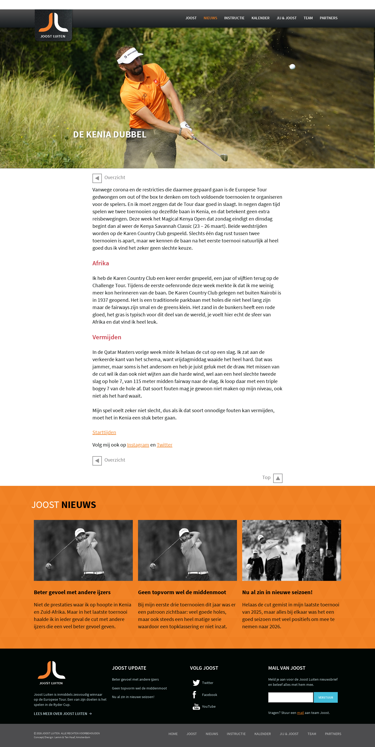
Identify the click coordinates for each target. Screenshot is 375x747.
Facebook (209, 694)
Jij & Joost (287, 17)
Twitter (164, 444)
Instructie (234, 17)
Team (308, 17)
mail (300, 712)
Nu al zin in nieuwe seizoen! (277, 592)
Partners (329, 17)
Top (266, 477)
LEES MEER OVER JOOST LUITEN (60, 713)
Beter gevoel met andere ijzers (72, 592)
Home (173, 733)
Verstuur (325, 697)
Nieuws (210, 17)
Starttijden (104, 432)
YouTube (209, 706)
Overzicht (114, 177)
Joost (191, 17)
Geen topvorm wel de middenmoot (182, 592)
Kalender (261, 17)
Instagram (138, 444)
